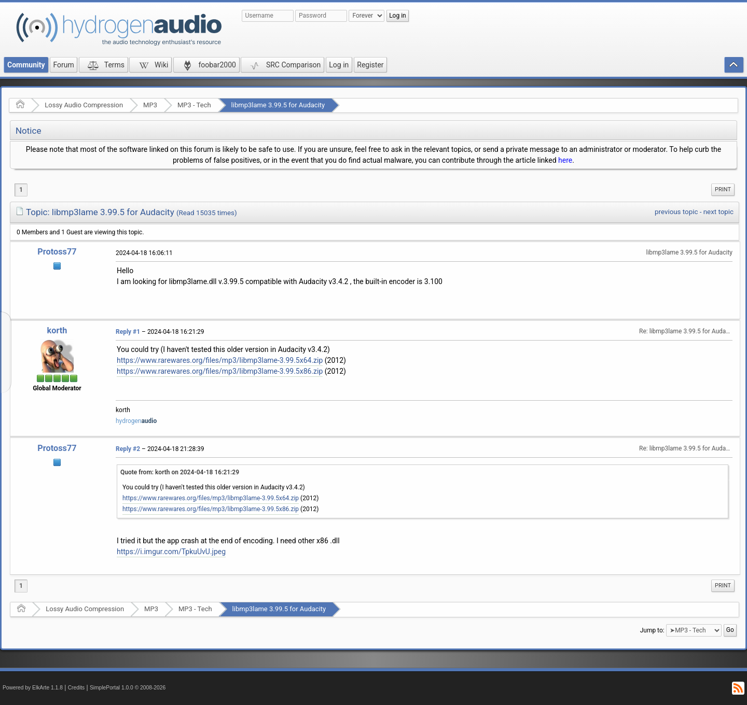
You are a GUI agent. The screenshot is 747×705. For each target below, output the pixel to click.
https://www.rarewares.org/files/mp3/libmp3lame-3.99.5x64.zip (220, 360)
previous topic (676, 212)
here (565, 160)
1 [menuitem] (21, 189)
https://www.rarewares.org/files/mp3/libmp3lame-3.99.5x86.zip (220, 371)
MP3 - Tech (194, 105)
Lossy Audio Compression (84, 105)
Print (723, 189)
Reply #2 (128, 449)
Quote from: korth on (179, 472)
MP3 (150, 105)
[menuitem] (723, 190)
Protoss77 (56, 252)
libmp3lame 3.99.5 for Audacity (278, 105)
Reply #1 (128, 331)
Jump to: (652, 629)
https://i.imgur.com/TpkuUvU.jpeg (171, 551)
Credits (76, 687)
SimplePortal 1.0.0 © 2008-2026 (127, 687)
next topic (718, 212)
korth (57, 330)
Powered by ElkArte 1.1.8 (33, 687)
